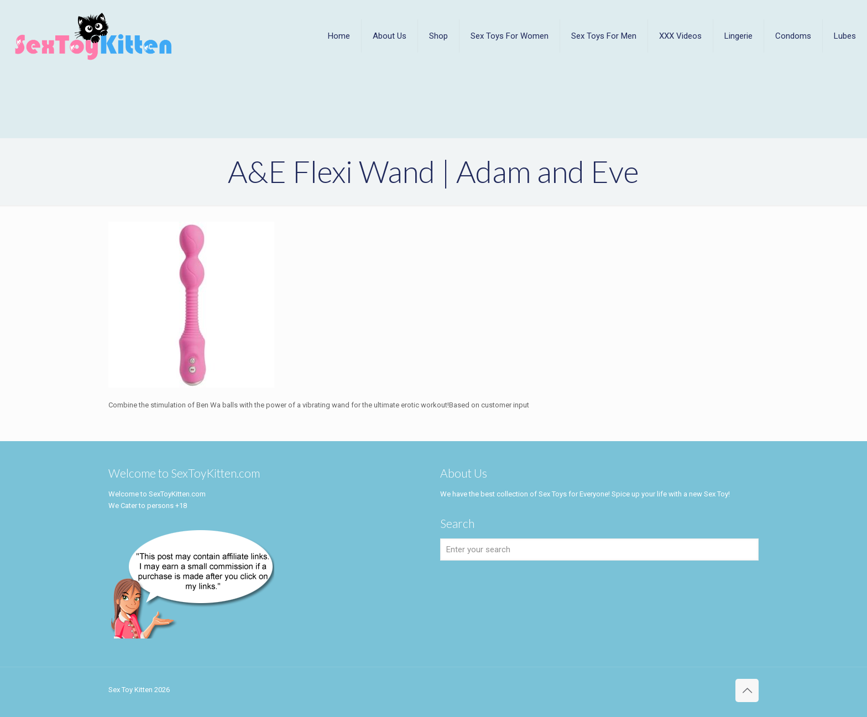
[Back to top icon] (747, 690)
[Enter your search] (599, 549)
